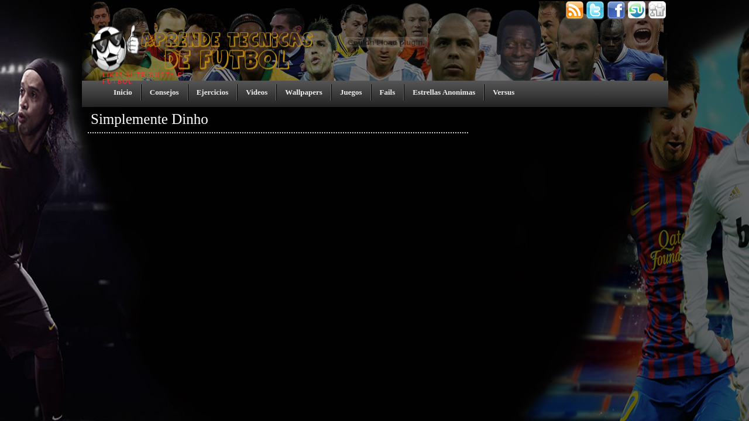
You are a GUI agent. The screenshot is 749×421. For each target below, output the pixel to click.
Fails (388, 92)
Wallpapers (303, 92)
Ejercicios (213, 92)
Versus (503, 92)
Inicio (123, 92)
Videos (256, 92)
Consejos (164, 92)
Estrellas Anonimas (444, 92)
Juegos (351, 92)
